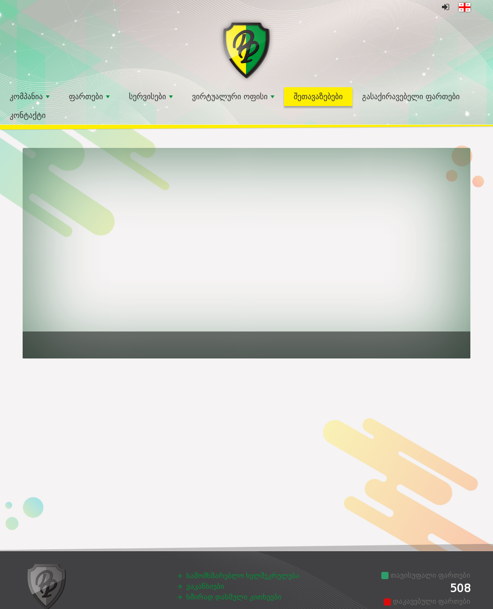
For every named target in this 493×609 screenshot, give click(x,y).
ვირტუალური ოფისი (233, 96)
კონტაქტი (28, 115)
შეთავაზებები (318, 96)
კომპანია (30, 96)
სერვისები (151, 96)
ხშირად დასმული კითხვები (234, 597)
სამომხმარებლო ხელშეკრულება (242, 576)
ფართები (89, 96)
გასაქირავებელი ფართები (411, 96)
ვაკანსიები (205, 586)
